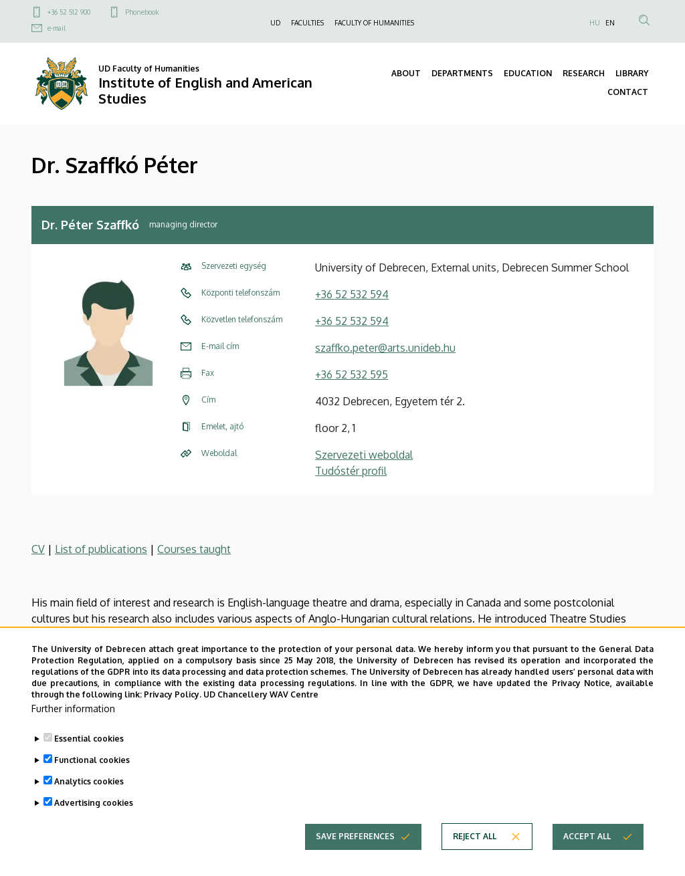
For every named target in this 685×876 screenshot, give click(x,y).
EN (610, 23)
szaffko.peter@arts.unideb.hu (385, 347)
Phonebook (142, 12)
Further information (73, 734)
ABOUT (406, 73)
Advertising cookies (93, 828)
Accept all (587, 862)
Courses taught (194, 549)
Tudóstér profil (351, 470)
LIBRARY (631, 73)
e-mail (56, 28)
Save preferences (355, 862)
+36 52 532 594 (352, 294)
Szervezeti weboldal (364, 454)
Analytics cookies (89, 807)
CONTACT (627, 92)
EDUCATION (528, 73)
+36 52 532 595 (351, 374)
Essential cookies (89, 764)
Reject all (474, 862)
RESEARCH (584, 73)
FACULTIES (307, 23)
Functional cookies (92, 785)
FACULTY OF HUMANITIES (374, 23)
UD (275, 23)
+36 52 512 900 (68, 12)
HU (594, 23)
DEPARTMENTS (462, 73)
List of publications (101, 549)
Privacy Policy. (172, 719)
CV (38, 549)
